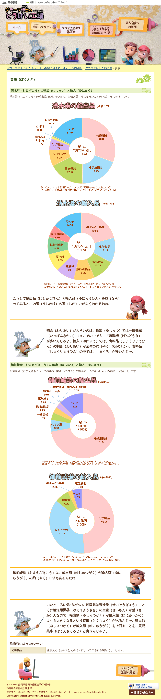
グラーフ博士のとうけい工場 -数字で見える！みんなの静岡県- (44, 68)
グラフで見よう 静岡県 (98, 68)
